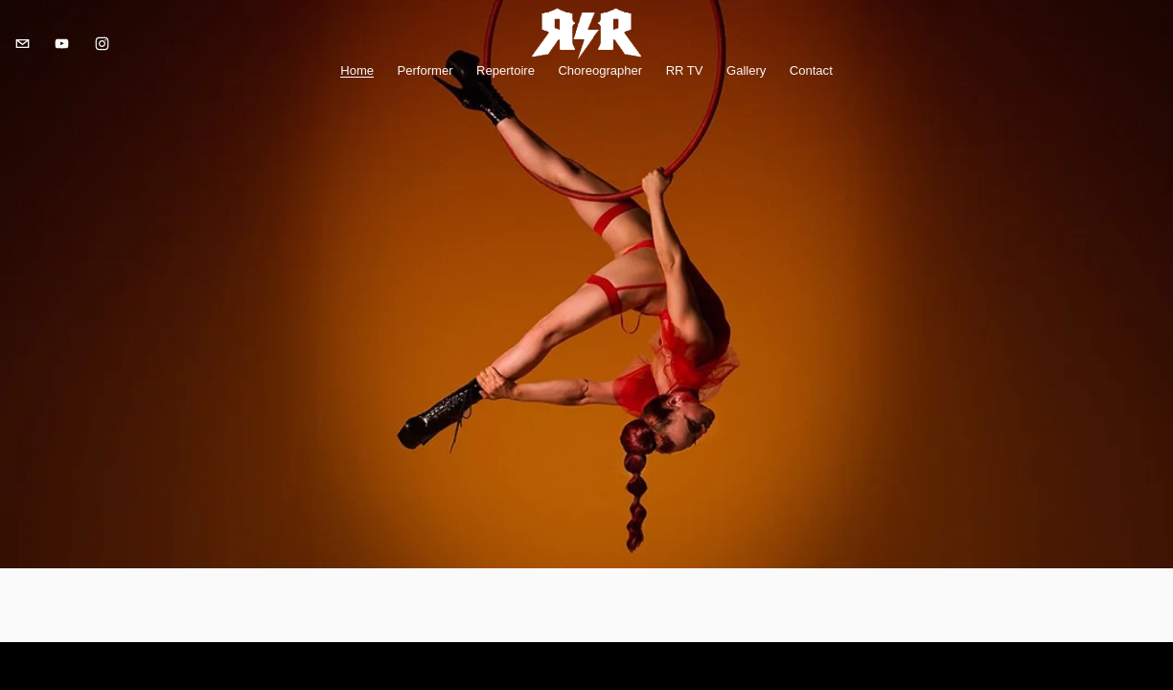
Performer (425, 75)
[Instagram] (111, 49)
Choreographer (600, 75)
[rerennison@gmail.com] (31, 49)
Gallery (746, 75)
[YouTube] (71, 49)
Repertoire (505, 75)
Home (357, 75)
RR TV (684, 75)
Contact (811, 75)
